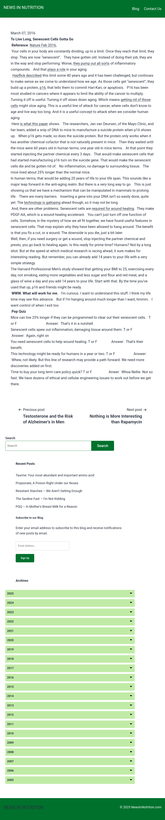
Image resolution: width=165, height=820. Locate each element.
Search (10, 438)
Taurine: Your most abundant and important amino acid (55, 475)
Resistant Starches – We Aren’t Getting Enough (49, 491)
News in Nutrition (23, 7)
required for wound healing (113, 208)
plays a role (56, 69)
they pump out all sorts (91, 63)
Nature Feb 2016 (43, 45)
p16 (43, 87)
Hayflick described (27, 75)
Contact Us (152, 9)
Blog (135, 9)
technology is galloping (42, 202)
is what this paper (34, 124)
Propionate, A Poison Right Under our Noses (47, 483)
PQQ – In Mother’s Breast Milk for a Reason (46, 506)
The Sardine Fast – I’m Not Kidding (40, 499)
